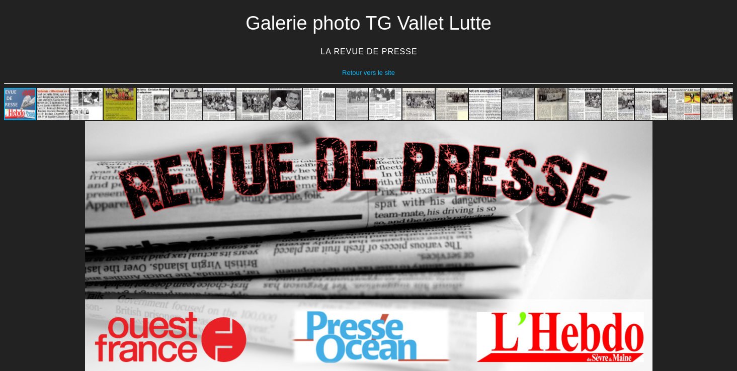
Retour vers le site (368, 72)
